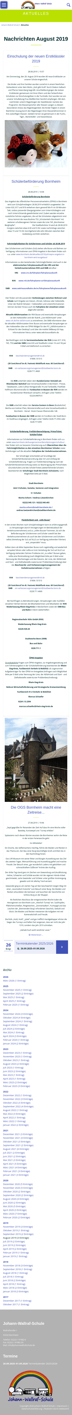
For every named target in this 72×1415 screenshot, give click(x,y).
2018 (5, 1261)
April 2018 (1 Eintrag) (14, 1283)
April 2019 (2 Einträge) (15, 1248)
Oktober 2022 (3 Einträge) (16, 1102)
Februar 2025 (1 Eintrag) (16, 1004)
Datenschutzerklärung (32, 1408)
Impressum (62, 1406)
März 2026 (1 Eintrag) (14, 980)
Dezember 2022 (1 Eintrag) (17, 1095)
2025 (5, 986)
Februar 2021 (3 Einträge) (16, 1171)
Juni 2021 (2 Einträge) (14, 1156)
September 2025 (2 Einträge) (18, 993)
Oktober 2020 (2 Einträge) (16, 1191)
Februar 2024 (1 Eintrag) (16, 1039)
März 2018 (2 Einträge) (15, 1287)
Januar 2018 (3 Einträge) (15, 1291)
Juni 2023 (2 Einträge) (14, 1071)
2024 (5, 1010)
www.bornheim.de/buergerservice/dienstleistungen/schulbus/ (38, 442)
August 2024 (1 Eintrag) (15, 1024)
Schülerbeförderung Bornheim (35, 181)
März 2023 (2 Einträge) (15, 1082)
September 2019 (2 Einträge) (18, 1234)
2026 (5, 976)
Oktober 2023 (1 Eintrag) (16, 1060)
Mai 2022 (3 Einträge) (14, 1113)
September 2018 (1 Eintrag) (17, 1269)
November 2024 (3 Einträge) (18, 1013)
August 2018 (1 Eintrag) (15, 1272)
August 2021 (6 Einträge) (16, 1148)
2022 (5, 1091)
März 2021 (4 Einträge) (15, 1167)
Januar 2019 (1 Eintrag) (15, 1256)
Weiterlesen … (37, 935)
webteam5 (64, 1408)
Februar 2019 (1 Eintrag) (16, 1252)
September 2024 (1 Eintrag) (17, 1021)
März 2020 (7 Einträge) (15, 1213)
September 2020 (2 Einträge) (18, 1195)
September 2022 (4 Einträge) (18, 1106)
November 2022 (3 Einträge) (18, 1098)
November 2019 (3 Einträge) (18, 1226)
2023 (5, 1049)
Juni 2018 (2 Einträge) (14, 1280)
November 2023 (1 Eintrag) (17, 1056)
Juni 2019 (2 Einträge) (14, 1245)
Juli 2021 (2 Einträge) (14, 1152)
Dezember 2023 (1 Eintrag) (17, 1052)
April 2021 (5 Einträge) (15, 1163)
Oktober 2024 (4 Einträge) (16, 1017)
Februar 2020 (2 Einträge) (16, 1217)
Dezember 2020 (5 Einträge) (18, 1184)
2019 (5, 1222)
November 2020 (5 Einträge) (18, 1187)
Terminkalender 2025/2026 (34, 944)
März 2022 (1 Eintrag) (14, 1121)
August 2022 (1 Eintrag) (15, 1110)
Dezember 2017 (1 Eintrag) (17, 1300)
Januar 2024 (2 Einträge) (15, 1043)
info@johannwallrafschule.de (21, 1345)
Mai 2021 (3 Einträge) (14, 1160)
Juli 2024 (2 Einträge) (14, 1028)
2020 (5, 1180)
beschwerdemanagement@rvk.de (30, 355)
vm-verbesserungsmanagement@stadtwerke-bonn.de (38, 368)
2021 (5, 1130)
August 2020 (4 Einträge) (16, 1198)
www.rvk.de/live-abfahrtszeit (18, 320)
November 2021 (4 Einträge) (18, 1137)
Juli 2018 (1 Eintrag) (13, 1276)
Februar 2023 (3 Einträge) (16, 1086)
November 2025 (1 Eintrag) (17, 989)
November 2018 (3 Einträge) (18, 1265)
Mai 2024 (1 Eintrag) (13, 1032)
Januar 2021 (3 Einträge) (15, 1174)
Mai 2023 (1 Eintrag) (13, 1074)
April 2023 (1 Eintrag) (14, 1078)
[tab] (35, 948)
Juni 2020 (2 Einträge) (14, 1202)
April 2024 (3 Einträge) (15, 1036)
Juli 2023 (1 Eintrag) (13, 1067)
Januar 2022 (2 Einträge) (15, 1124)
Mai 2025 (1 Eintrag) (13, 997)
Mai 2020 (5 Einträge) (14, 1206)
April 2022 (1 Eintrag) (14, 1117)
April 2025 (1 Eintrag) (14, 1000)
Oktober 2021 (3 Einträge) (16, 1141)
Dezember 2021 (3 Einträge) (18, 1134)
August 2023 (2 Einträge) (16, 1063)
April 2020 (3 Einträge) (15, 1209)
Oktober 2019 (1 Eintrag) (16, 1230)
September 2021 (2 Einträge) (18, 1145)
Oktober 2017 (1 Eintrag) (16, 1304)
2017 (5, 1296)
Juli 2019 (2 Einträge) (14, 1241)
